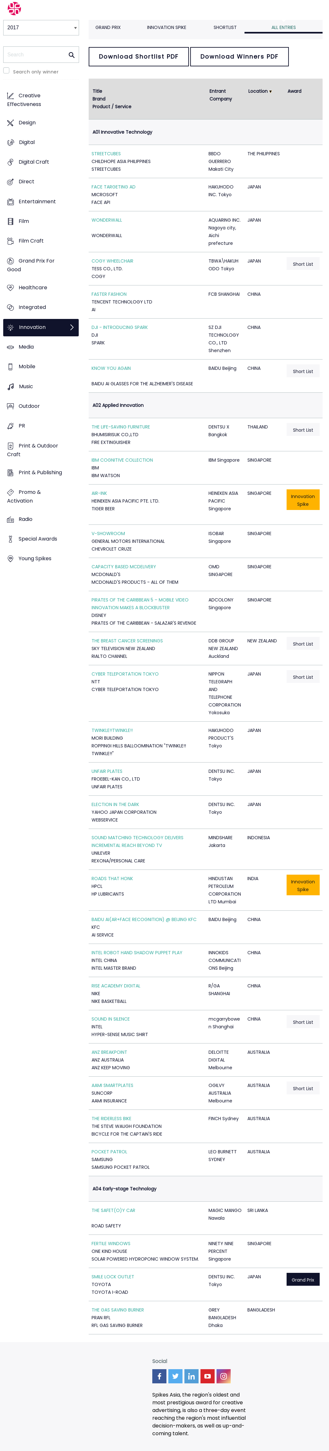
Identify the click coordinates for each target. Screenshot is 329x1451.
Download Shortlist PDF (139, 57)
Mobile (27, 366)
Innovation (32, 327)
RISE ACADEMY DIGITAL (116, 986)
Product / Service (112, 106)
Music (26, 386)
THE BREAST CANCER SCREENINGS (127, 641)
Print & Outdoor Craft (32, 450)
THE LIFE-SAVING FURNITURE (121, 427)
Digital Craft (34, 162)
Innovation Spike (166, 27)
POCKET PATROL (109, 1151)
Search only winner (35, 72)
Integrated (32, 307)
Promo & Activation (24, 497)
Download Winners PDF (239, 57)
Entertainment (37, 201)
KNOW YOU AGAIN (111, 368)
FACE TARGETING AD (114, 187)
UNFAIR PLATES (107, 771)
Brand (99, 99)
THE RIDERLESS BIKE (111, 1118)
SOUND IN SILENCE (111, 1019)
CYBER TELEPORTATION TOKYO (125, 674)
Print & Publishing (40, 472)
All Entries (283, 27)
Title (97, 91)
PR (22, 426)
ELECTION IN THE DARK (115, 804)
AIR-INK (99, 493)
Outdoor (29, 406)
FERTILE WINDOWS (111, 1243)
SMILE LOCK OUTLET (113, 1276)
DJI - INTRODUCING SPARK (120, 327)
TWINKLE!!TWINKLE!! (112, 730)
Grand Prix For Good (31, 265)
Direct (26, 182)
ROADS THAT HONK (112, 878)
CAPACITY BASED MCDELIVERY (124, 566)
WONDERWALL (107, 220)
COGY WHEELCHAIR (112, 261)
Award (294, 91)
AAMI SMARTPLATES (112, 1085)
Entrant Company (220, 95)
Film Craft (31, 241)
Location (258, 91)
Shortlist (225, 27)
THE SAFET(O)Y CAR (113, 1210)
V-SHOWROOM (108, 533)
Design (27, 122)
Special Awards (38, 539)
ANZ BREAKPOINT (109, 1052)
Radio (25, 519)
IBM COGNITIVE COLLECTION (122, 460)
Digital (27, 142)
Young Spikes (35, 558)
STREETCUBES (106, 153)
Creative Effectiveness (24, 100)
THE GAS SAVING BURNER (118, 1310)
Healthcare (33, 288)
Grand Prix (108, 27)
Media (26, 347)
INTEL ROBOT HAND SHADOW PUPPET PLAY (137, 952)
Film (24, 221)
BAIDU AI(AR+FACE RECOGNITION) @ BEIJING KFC (144, 919)
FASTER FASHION (109, 294)
